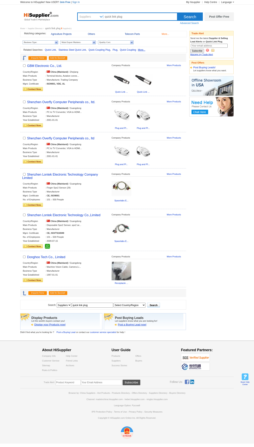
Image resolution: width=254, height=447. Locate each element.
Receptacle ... (121, 283)
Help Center (72, 356)
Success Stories (119, 365)
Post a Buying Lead (66, 332)
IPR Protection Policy (102, 412)
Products (116, 356)
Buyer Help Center (245, 383)
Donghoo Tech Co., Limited (46, 257)
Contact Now (34, 89)
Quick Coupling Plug (99, 50)
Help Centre (210, 2)
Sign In (76, 2)
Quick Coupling (128, 50)
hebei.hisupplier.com (135, 399)
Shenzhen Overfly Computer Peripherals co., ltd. (61, 102)
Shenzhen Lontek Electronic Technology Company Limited (60, 176)
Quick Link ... (121, 92)
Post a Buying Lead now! (132, 324)
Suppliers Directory (158, 393)
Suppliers (85, 16)
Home (22, 28)
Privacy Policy (135, 412)
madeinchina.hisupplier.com (109, 399)
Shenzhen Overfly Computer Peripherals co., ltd (60, 138)
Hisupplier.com (44, 16)
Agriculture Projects (61, 34)
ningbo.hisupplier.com (156, 399)
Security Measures (153, 412)
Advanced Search (189, 23)
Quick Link (50, 50)
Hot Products (103, 393)
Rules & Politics (49, 370)
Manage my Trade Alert (201, 54)
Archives (70, 365)
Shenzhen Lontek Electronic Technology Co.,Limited (63, 215)
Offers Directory (139, 393)
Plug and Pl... (121, 128)
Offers (138, 356)
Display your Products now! (50, 324)
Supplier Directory (35, 28)
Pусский (136, 405)
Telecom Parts (132, 34)
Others (91, 34)
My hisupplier (193, 2)
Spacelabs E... (121, 200)
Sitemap (46, 365)
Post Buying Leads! (204, 67)
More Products (174, 65)
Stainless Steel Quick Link (72, 50)
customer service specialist (103, 332)
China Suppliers (87, 393)
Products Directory (121, 393)
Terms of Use (120, 412)
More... (165, 34)
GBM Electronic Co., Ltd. (44, 66)
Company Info (49, 356)
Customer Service (50, 361)
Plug (115, 50)
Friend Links (72, 361)
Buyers (138, 361)
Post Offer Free (219, 16)
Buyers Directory (177, 393)
